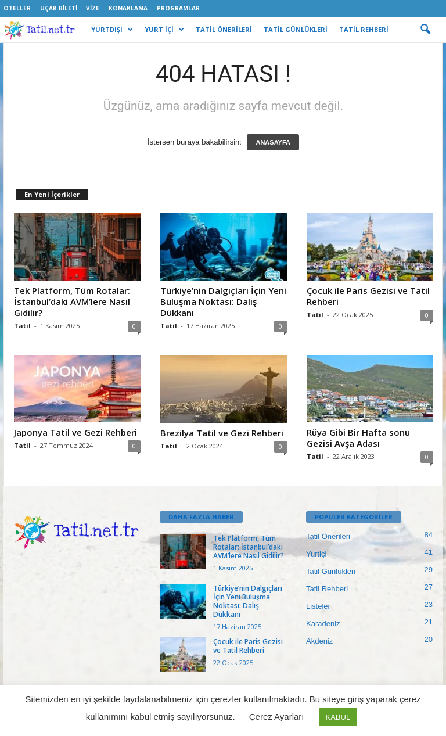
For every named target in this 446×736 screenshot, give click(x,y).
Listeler (318, 606)
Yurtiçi (316, 554)
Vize (92, 8)
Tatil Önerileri (328, 536)
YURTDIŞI (112, 29)
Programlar (178, 8)
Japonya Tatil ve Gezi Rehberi (75, 432)
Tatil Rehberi (327, 588)
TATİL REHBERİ (364, 29)
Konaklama (128, 8)
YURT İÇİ (164, 29)
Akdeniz (319, 641)
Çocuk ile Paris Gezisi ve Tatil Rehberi (368, 296)
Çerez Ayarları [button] (276, 716)
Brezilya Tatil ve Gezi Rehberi (221, 433)
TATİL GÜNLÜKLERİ (296, 29)
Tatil (22, 325)
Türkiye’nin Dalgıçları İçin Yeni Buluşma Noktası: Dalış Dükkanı (223, 301)
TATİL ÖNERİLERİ (224, 29)
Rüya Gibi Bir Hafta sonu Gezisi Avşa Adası (358, 437)
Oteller (17, 8)
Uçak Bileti (58, 8)
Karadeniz (323, 623)
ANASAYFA (273, 142)
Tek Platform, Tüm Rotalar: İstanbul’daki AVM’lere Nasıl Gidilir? (72, 301)
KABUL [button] (338, 717)
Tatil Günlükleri (330, 571)
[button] (425, 29)
